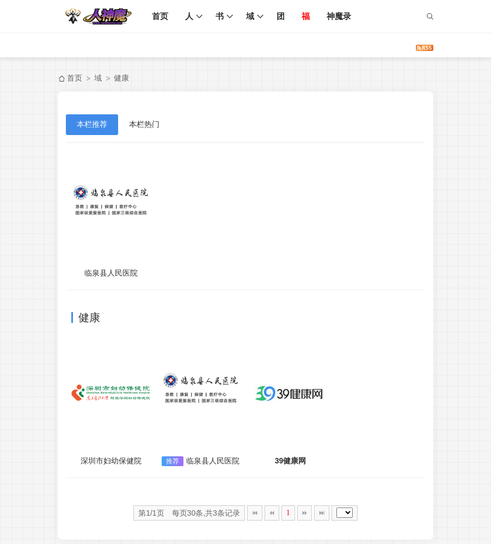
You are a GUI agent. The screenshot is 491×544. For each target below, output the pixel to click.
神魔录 (339, 16)
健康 (121, 78)
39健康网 (290, 460)
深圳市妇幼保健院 (111, 460)
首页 (160, 16)
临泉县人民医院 (111, 272)
